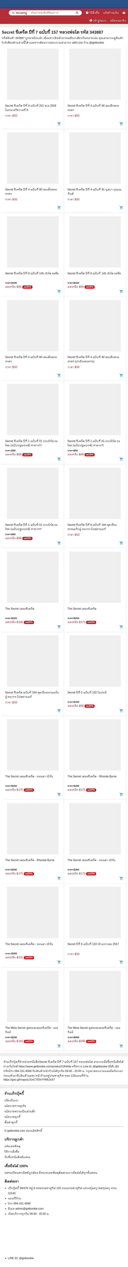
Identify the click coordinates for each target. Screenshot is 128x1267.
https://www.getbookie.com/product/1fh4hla (45, 1066)
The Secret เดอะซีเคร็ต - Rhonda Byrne (92, 776)
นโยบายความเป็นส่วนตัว (19, 1111)
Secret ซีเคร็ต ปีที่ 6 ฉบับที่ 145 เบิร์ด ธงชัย (32, 273)
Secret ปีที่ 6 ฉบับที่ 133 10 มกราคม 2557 (93, 944)
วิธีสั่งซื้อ (93, 13)
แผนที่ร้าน (14, 1198)
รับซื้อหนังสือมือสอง (17, 1157)
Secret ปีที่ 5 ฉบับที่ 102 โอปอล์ (87, 692)
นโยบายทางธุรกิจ (15, 1105)
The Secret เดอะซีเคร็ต (19, 608)
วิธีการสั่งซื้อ (11, 1151)
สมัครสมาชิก (118, 20)
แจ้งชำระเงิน (111, 12)
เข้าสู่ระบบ (98, 20)
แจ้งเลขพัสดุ (12, 1146)
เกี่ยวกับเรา (11, 1100)
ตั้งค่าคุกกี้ (10, 1122)
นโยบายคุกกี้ (12, 1116)
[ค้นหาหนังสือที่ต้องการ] (77, 12)
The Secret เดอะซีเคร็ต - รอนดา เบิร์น (29, 776)
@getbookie (26, 1258)
